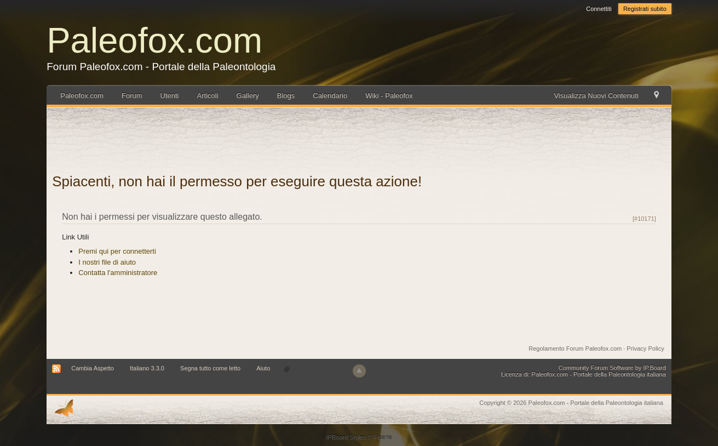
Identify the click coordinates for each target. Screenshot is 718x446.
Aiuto (264, 368)
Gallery (248, 96)
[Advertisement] (359, 137)
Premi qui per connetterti (117, 251)
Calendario (330, 96)
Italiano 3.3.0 (147, 368)
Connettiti (598, 8)
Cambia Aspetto (92, 368)
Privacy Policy (645, 348)
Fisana (383, 437)
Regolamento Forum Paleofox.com (575, 348)
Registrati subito (645, 8)
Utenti (169, 96)
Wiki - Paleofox (389, 96)
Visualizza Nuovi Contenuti (596, 96)
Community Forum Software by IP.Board (612, 367)
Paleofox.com (154, 40)
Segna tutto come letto (210, 368)
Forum (132, 96)
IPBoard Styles (346, 437)
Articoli (208, 96)
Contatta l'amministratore (117, 272)
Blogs (286, 96)
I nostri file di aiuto (107, 262)
